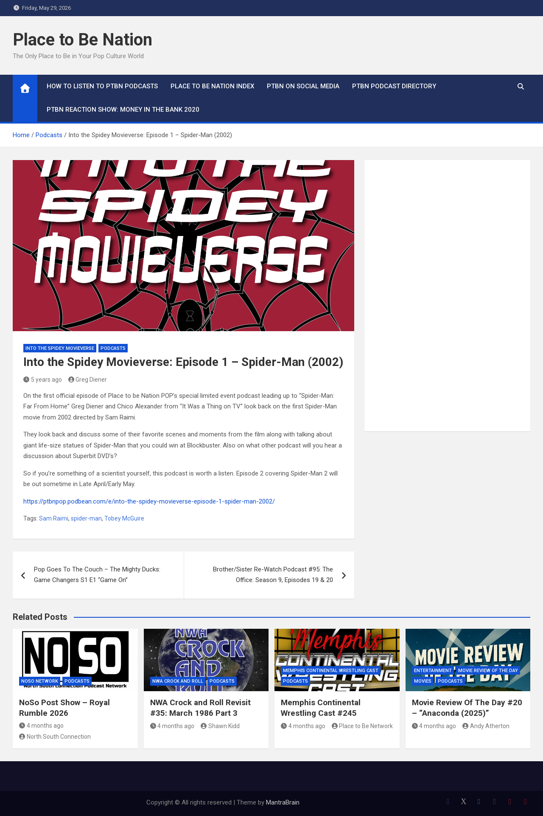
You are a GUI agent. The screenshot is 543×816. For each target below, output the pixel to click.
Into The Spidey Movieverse (59, 348)
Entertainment (433, 670)
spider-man (86, 518)
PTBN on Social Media (303, 86)
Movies (422, 681)
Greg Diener (87, 379)
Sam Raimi (53, 518)
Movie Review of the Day (488, 670)
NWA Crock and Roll (177, 681)
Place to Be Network (362, 726)
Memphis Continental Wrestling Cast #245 (321, 708)
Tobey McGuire (124, 518)
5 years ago (42, 379)
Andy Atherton (485, 726)
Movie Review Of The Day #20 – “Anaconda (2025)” (467, 708)
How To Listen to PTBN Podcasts (102, 86)
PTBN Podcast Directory (394, 86)
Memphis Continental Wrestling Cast (330, 670)
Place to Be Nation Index (212, 86)
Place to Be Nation (82, 40)
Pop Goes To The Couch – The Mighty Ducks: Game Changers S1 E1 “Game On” (97, 575)
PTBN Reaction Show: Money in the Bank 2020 (123, 109)
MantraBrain (282, 802)
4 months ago (41, 725)
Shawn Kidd (220, 726)
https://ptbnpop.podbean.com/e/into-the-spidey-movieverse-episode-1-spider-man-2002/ (149, 501)
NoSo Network (39, 681)
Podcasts (113, 348)
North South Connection (55, 736)
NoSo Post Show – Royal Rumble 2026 (64, 708)
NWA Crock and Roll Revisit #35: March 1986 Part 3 (200, 708)
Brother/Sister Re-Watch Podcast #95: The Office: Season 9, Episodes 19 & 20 (273, 575)
